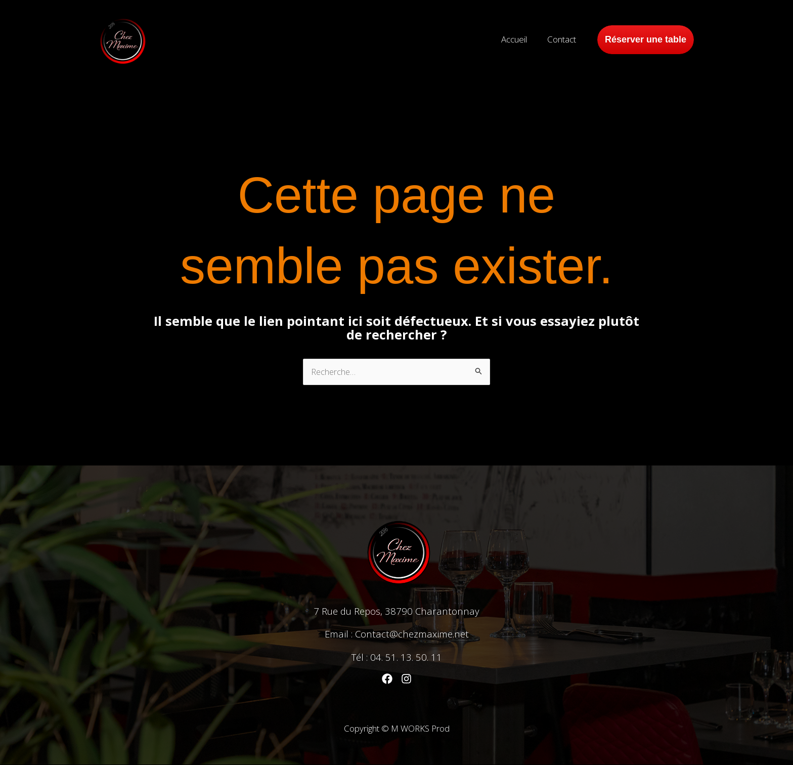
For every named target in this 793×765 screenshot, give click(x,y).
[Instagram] (406, 679)
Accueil (519, 39)
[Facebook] (387, 679)
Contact (563, 39)
